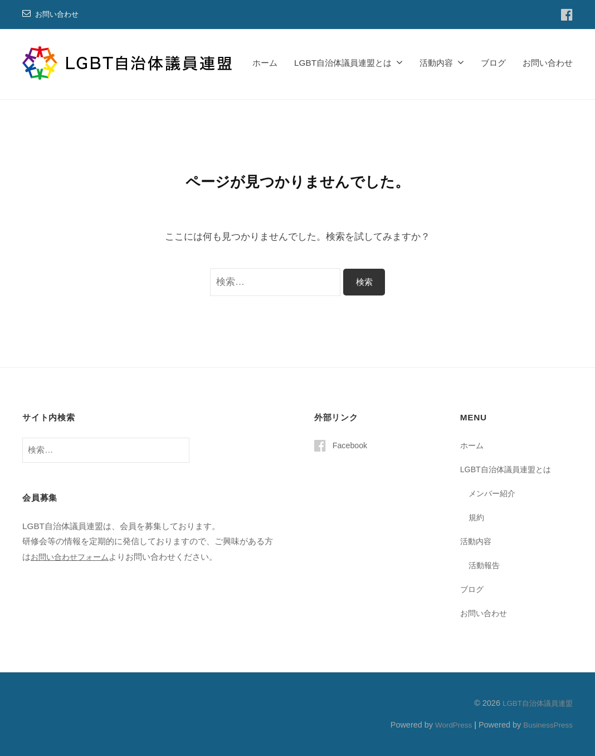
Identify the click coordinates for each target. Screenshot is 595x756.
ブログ (493, 62)
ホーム (264, 62)
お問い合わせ (58, 14)
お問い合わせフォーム (72, 556)
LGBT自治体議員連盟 (535, 702)
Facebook (351, 445)
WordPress (448, 724)
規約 (477, 517)
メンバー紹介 (494, 493)
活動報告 (485, 564)
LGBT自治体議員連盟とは (343, 62)
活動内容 (436, 62)
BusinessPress (546, 724)
